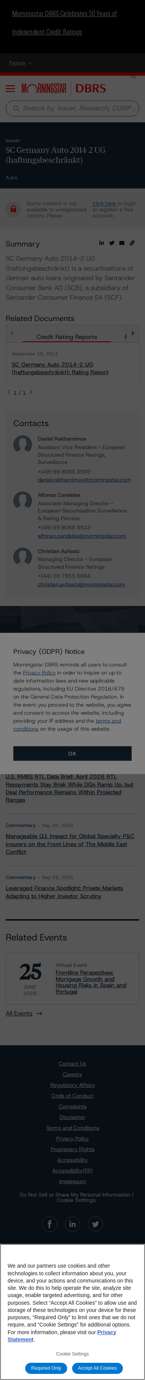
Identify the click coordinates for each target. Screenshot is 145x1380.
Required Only (46, 1368)
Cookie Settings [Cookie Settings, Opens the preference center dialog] (72, 1354)
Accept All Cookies (97, 1368)
